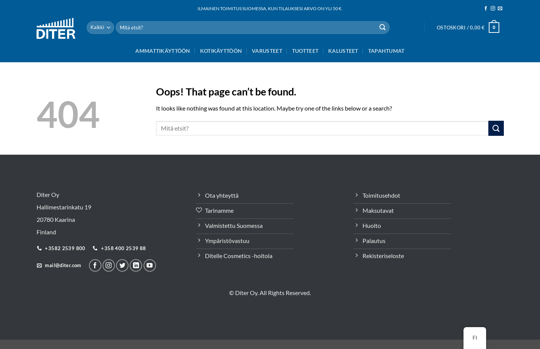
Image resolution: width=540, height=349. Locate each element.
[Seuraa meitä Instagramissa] (493, 8)
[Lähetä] (382, 27)
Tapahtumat (386, 51)
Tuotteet (305, 51)
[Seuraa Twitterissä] (122, 265)
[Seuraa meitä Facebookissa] (485, 8)
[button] (468, 27)
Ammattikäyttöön (162, 51)
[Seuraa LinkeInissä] (136, 265)
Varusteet (267, 51)
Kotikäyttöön (221, 51)
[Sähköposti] (500, 8)
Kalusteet (343, 51)
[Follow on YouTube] (150, 265)
